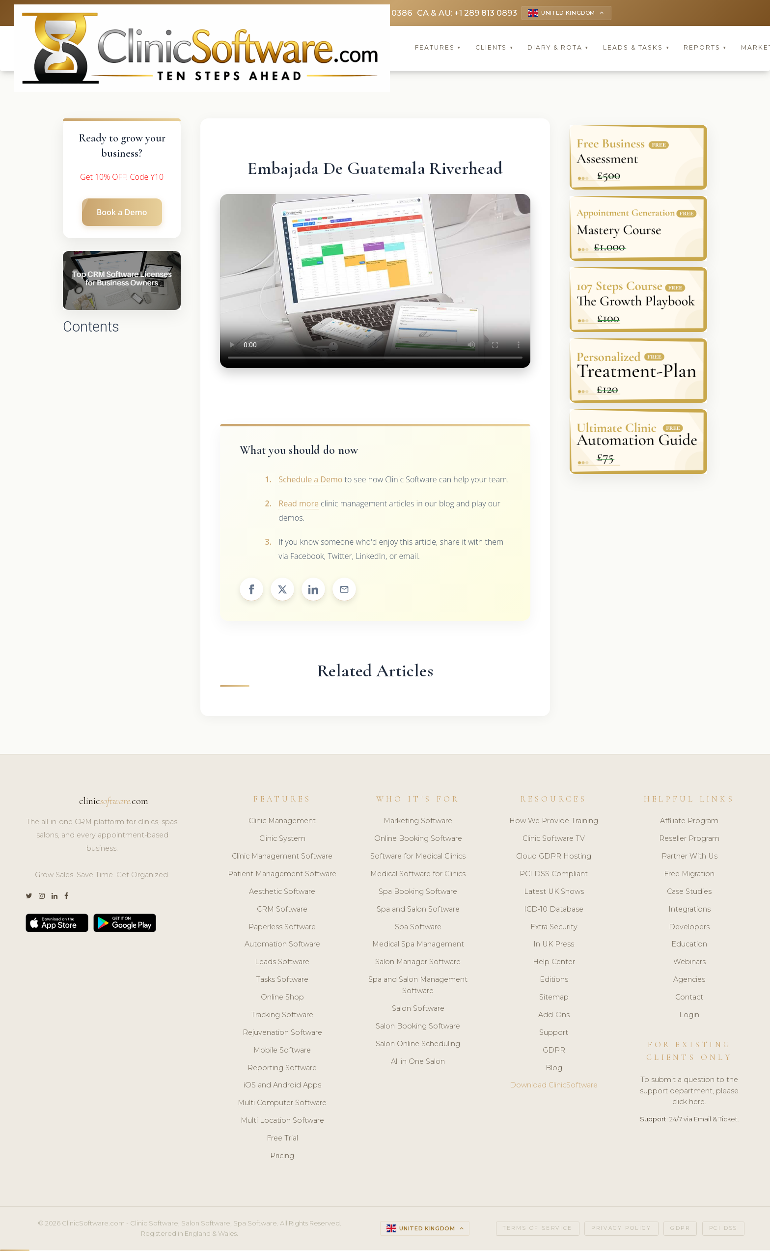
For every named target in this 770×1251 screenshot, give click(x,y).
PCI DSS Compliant (554, 875)
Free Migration (689, 875)
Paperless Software (282, 928)
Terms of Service (538, 1229)
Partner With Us (689, 857)
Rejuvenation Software (282, 1033)
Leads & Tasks (636, 49)
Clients (494, 49)
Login (689, 1016)
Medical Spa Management (418, 945)
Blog (554, 1069)
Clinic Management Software (282, 857)
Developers (689, 928)
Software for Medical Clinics (418, 857)
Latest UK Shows (554, 893)
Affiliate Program (689, 822)
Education (689, 945)
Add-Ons (554, 1016)
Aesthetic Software (282, 893)
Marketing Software (418, 822)
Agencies (689, 980)
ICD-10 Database (553, 910)
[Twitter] (29, 897)
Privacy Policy (621, 1229)
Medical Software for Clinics (418, 875)
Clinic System (282, 839)
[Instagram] (42, 897)
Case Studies (689, 893)
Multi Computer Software (282, 1104)
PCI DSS (723, 1229)
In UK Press (553, 945)
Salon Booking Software (418, 1027)
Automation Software (282, 945)
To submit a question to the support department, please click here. (689, 1092)
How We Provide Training (553, 822)
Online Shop (282, 998)
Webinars (689, 963)
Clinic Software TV (553, 839)
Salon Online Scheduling (418, 1045)
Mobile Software (282, 1051)
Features (438, 49)
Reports (705, 49)
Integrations (689, 910)
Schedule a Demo (310, 480)
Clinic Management (282, 822)
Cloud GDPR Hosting (553, 857)
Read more (298, 505)
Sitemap (554, 998)
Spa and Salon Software (418, 910)
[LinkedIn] (54, 897)
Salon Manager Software (418, 963)
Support (553, 1033)
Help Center (554, 963)
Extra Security (554, 928)
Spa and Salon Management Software (418, 986)
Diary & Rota (558, 49)
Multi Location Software (282, 1121)
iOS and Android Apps (282, 1086)
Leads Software (282, 963)
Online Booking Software (418, 839)
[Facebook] (66, 897)
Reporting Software (282, 1069)
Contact (689, 998)
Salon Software (418, 1009)
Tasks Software (282, 980)
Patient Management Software (282, 875)
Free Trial (282, 1139)
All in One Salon (418, 1062)
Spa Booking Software (418, 893)
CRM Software (282, 910)
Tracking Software (282, 1016)
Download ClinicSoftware (554, 1086)
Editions (554, 980)
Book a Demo (122, 213)
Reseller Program (689, 839)
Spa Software (418, 928)
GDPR (554, 1051)
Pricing (282, 1157)
